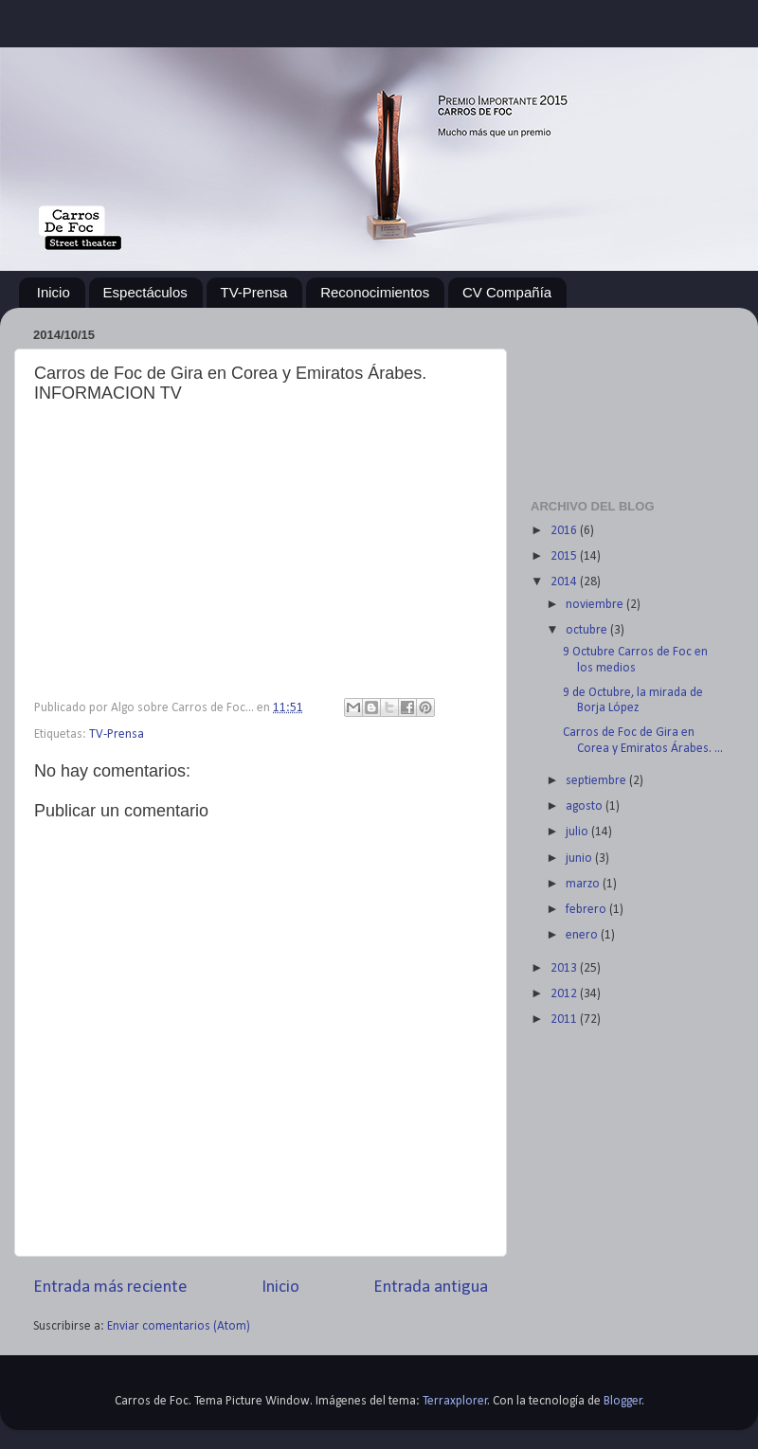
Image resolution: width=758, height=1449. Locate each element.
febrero (587, 909)
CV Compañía (506, 292)
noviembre (596, 605)
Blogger (623, 1401)
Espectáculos (145, 292)
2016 (565, 531)
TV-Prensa (254, 292)
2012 (565, 994)
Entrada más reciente (110, 1288)
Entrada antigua (430, 1288)
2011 (565, 1019)
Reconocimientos (374, 292)
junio (580, 858)
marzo (584, 884)
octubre (588, 630)
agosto (585, 806)
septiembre (597, 781)
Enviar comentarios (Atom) (178, 1326)
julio (578, 832)
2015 (565, 556)
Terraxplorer (455, 1401)
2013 (565, 968)
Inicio (53, 292)
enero (583, 935)
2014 (565, 582)
